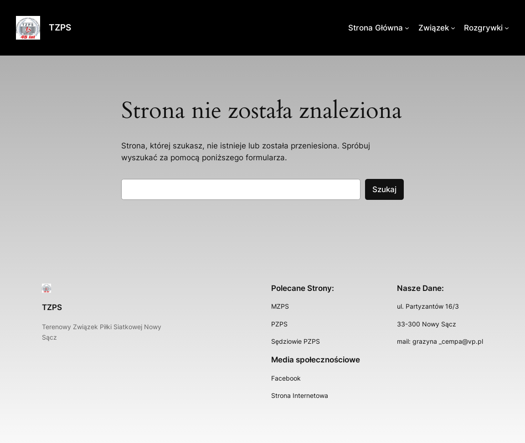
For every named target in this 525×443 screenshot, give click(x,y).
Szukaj (384, 189)
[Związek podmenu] (453, 27)
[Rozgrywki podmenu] (506, 27)
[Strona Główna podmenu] (407, 27)
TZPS (60, 27)
